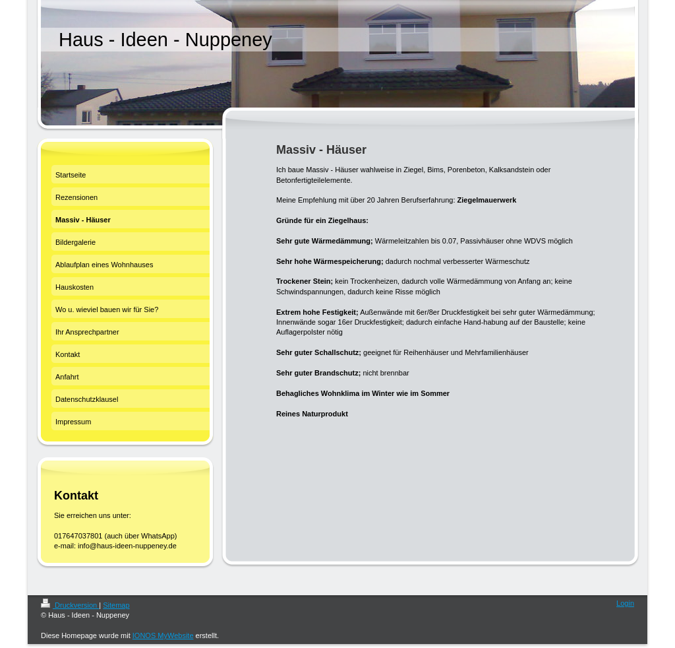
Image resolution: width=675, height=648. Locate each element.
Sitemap (116, 605)
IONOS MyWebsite (163, 635)
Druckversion (70, 605)
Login (625, 603)
